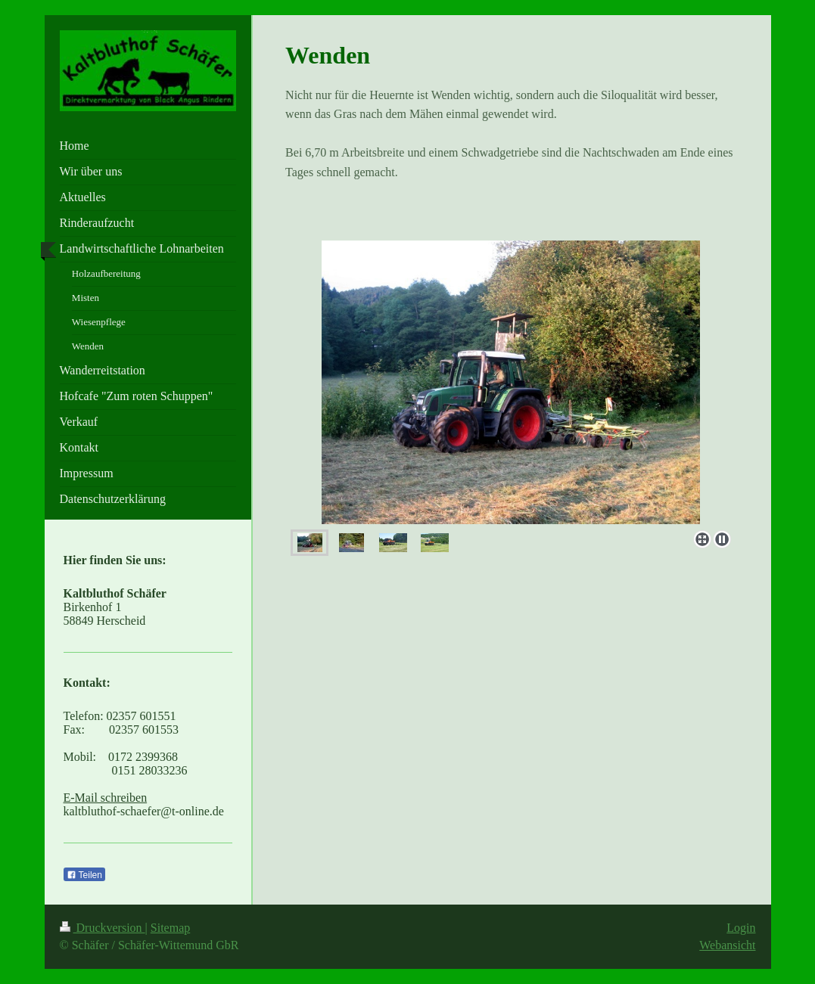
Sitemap (170, 927)
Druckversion (102, 927)
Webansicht (727, 945)
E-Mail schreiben (106, 797)
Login (740, 927)
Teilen (84, 875)
